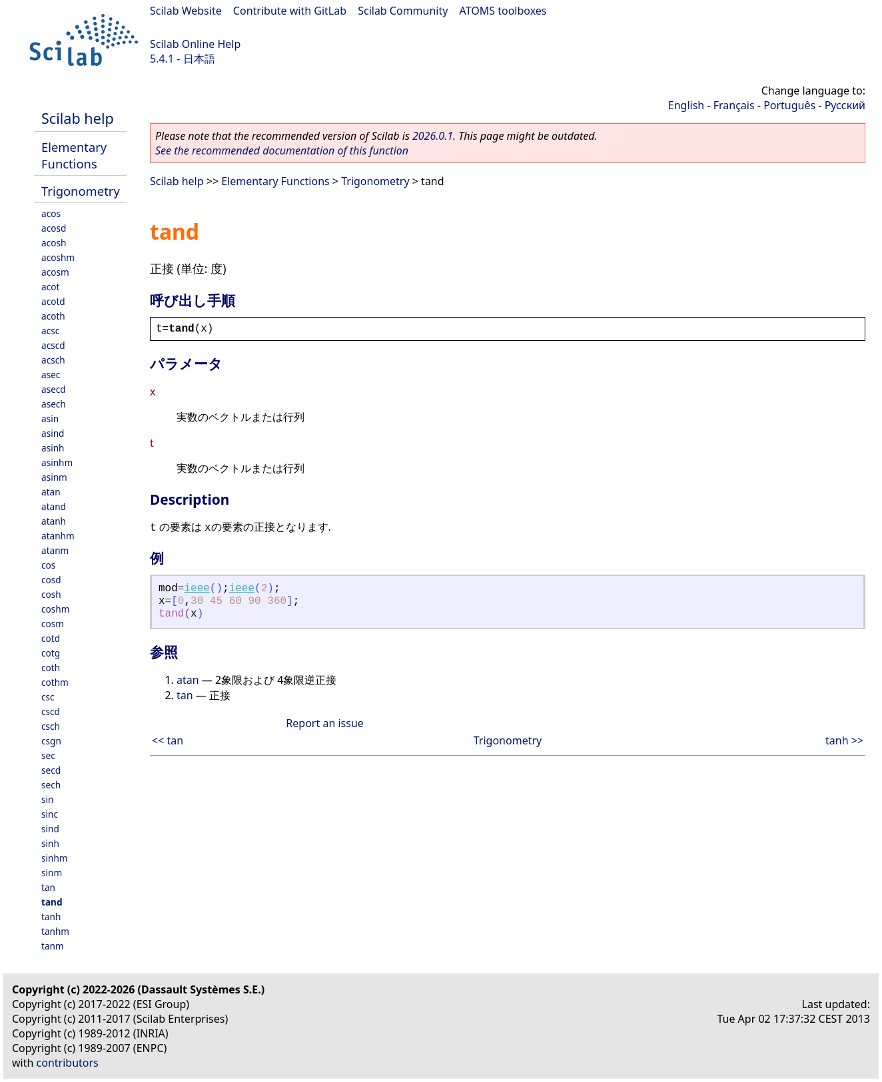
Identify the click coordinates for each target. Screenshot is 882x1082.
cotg (50, 653)
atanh (53, 521)
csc (48, 696)
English (686, 105)
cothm (55, 682)
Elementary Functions (74, 155)
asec (50, 374)
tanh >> (844, 740)
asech (53, 404)
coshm (55, 609)
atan (51, 491)
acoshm (58, 257)
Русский (845, 105)
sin (47, 799)
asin (50, 418)
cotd (50, 638)
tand (51, 902)
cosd (51, 579)
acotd (53, 301)
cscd (50, 711)
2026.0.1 (432, 136)
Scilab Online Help (195, 44)
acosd (53, 228)
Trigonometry (80, 190)
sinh (50, 843)
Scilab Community (403, 10)
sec (48, 755)
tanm (52, 946)
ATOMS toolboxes (503, 10)
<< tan (167, 740)
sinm (51, 872)
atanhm (58, 535)
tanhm (55, 931)
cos (48, 565)
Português (789, 105)
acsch (53, 360)
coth (50, 667)
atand (53, 506)
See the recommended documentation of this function (281, 150)
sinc (49, 814)
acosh (53, 242)
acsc (50, 330)
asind (52, 433)
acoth (53, 316)
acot (50, 286)
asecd (53, 389)
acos (51, 213)
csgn (51, 740)
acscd (53, 345)
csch (50, 726)
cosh (51, 594)
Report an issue (324, 723)
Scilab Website (186, 10)
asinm (54, 477)
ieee (196, 589)
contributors (68, 1062)
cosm (52, 623)
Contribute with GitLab (289, 10)
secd (51, 770)
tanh (51, 916)
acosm (55, 272)
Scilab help (77, 118)
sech (51, 784)
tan (48, 887)
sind (50, 828)
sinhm (54, 858)
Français (734, 105)
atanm (55, 550)
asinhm (57, 462)
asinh (52, 447)
